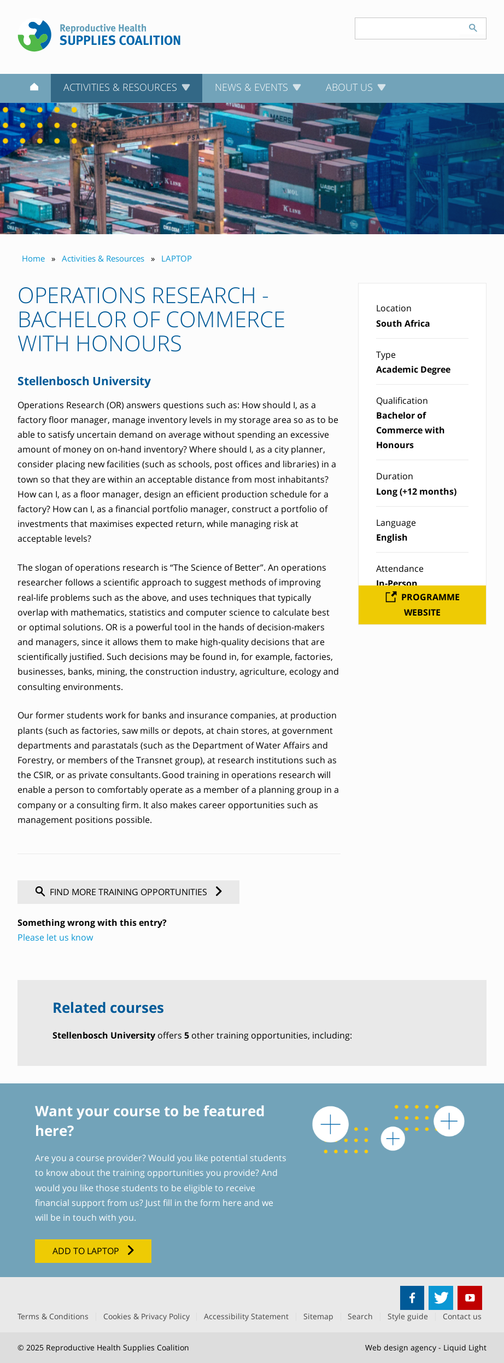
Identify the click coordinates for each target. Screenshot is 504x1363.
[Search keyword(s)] (407, 28)
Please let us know (55, 937)
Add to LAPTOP (85, 1251)
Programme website (430, 604)
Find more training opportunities (128, 892)
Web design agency (400, 1347)
